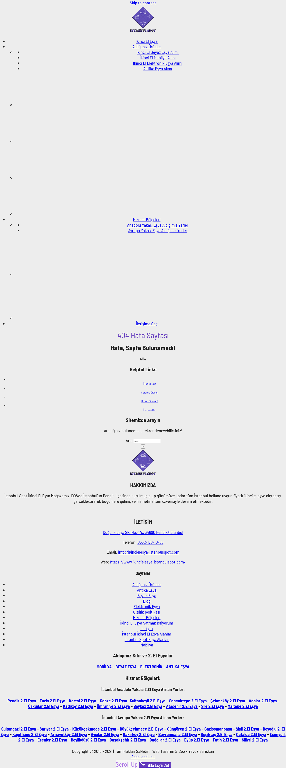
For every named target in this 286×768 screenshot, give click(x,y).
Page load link (143, 756)
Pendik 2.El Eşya (21, 700)
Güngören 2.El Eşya (184, 728)
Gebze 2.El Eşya (113, 700)
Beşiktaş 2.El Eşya (216, 734)
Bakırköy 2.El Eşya (139, 734)
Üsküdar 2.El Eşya (43, 706)
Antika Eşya (147, 590)
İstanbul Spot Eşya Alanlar (147, 639)
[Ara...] (147, 441)
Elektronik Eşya (147, 606)
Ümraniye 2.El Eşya (113, 706)
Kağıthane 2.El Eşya (29, 734)
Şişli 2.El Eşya (247, 728)
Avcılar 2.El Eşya (105, 734)
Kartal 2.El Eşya (82, 700)
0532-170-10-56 (150, 542)
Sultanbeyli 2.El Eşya (147, 700)
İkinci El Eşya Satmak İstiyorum (146, 622)
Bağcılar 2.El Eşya (166, 739)
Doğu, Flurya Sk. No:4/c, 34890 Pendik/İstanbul (143, 532)
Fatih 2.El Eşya (225, 739)
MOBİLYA (104, 666)
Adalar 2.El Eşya (263, 700)
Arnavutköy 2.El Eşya (68, 734)
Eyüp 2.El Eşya (196, 739)
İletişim (146, 628)
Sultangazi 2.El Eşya (18, 728)
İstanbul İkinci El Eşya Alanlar (146, 633)
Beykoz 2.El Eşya (148, 706)
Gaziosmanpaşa (218, 728)
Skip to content (143, 2)
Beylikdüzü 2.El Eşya (88, 739)
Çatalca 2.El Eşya (251, 734)
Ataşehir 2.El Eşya (182, 706)
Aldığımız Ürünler (149, 392)
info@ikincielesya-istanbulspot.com (148, 552)
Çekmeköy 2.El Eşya (227, 700)
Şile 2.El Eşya (212, 706)
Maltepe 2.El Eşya (243, 706)
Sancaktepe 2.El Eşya (188, 700)
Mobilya (146, 644)
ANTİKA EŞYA (177, 666)
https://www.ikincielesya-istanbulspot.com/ (148, 561)
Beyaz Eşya (146, 595)
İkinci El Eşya (149, 383)
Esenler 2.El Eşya (52, 739)
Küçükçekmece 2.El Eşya (94, 728)
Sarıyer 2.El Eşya (54, 728)
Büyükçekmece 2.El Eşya (141, 728)
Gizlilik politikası (146, 611)
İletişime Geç (149, 409)
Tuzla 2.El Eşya (52, 700)
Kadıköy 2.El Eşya (78, 706)
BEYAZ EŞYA (126, 666)
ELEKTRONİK (151, 666)
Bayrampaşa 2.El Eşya (177, 734)
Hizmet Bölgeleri (149, 401)
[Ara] (143, 446)
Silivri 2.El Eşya (255, 739)
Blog (146, 601)
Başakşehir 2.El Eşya (128, 739)
